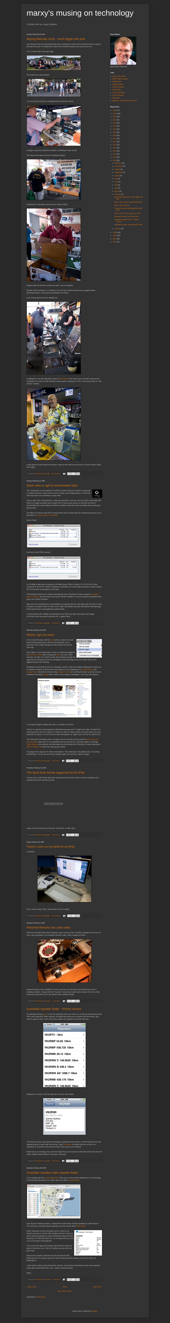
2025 (115, 114)
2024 (115, 117)
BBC (58, 655)
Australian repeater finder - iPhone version (54, 1009)
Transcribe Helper (118, 92)
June (116, 182)
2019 (115, 132)
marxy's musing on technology (80, 12)
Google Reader (87, 670)
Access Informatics (119, 76)
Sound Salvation (118, 95)
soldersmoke (116, 81)
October (118, 169)
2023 (115, 120)
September (119, 172)
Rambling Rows (117, 84)
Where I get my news (40, 634)
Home (65, 1287)
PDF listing (81, 1226)
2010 (115, 160)
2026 (115, 110)
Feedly (45, 674)
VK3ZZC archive (118, 87)
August (117, 176)
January (118, 229)
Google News (32, 672)
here (44, 1014)
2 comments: (55, 761)
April (116, 188)
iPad (52, 640)
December (118, 163)
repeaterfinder (74, 1180)
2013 (115, 151)
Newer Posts (31, 1287)
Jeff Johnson (64, 379)
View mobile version (64, 1291)
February (118, 194)
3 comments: (56, 1279)
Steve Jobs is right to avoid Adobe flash (52, 485)
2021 (115, 126)
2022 (115, 123)
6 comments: (56, 1001)
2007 (115, 239)
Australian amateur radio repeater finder (52, 1172)
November (118, 166)
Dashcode (67, 1144)
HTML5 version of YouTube (46, 515)
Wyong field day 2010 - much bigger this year (56, 39)
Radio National (32, 744)
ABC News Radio (35, 655)
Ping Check (116, 98)
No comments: (56, 473)
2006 (115, 242)
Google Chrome (64, 672)
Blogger (94, 1311)
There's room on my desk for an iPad (50, 846)
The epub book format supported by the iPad (55, 772)
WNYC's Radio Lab (34, 747)
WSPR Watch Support (120, 79)
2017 (115, 138)
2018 (115, 135)
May (116, 185)
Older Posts (97, 1287)
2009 (115, 232)
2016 (115, 142)
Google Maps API (51, 1178)
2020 (115, 129)
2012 (115, 154)
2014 (115, 148)
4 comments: (55, 623)
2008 (115, 235)
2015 (115, 145)
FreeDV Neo (116, 90)
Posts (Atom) (40, 1297)
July (116, 179)
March (117, 191)
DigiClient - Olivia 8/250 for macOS (124, 101)
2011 (115, 157)
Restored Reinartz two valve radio (48, 927)
